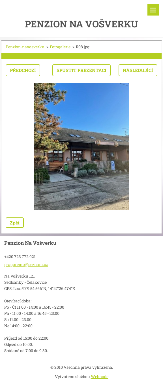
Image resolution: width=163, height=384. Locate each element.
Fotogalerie (60, 46)
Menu (153, 10)
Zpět (15, 223)
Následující (138, 70)
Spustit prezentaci (81, 70)
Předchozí (23, 70)
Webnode (99, 376)
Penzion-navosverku (25, 46)
